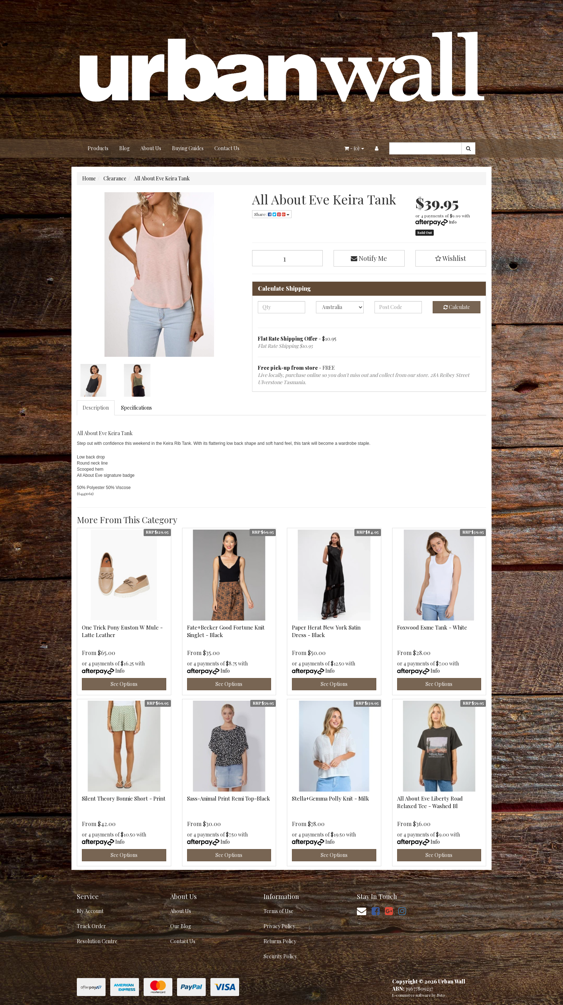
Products (98, 148)
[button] (451, 258)
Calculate (456, 307)
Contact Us (226, 148)
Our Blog (180, 926)
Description (96, 407)
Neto (441, 995)
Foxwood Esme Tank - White (432, 627)
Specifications (136, 407)
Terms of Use (278, 911)
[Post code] (398, 307)
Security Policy (280, 956)
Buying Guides (188, 148)
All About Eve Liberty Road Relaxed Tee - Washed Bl (430, 802)
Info (453, 222)
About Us (150, 148)
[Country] (340, 307)
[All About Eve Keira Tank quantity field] (287, 258)
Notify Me (369, 258)
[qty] (282, 307)
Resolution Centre (97, 941)
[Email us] (361, 910)
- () (354, 148)
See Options (124, 684)
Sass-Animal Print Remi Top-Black (228, 798)
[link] (376, 910)
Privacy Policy (279, 926)
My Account (90, 911)
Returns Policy (280, 941)
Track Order (91, 926)
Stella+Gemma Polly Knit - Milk (330, 798)
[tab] (96, 407)
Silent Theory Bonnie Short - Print (124, 798)
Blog (124, 148)
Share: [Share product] (271, 214)
